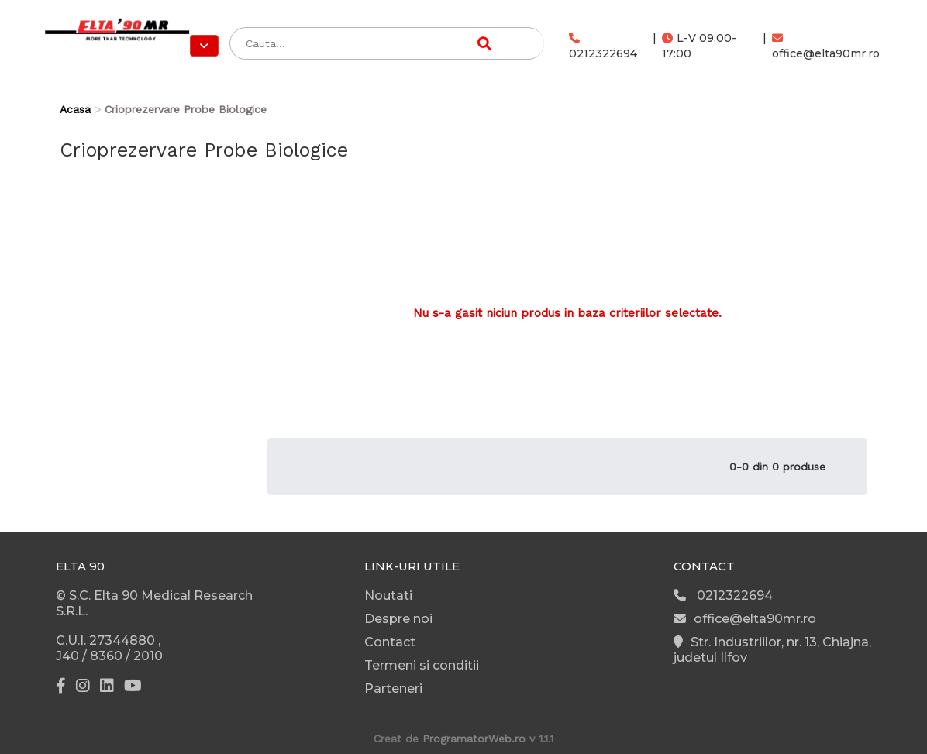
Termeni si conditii (421, 665)
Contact (389, 642)
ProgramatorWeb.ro (474, 738)
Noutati (388, 595)
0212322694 (603, 46)
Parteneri (393, 688)
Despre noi (398, 618)
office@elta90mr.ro (826, 46)
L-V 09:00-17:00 (699, 45)
